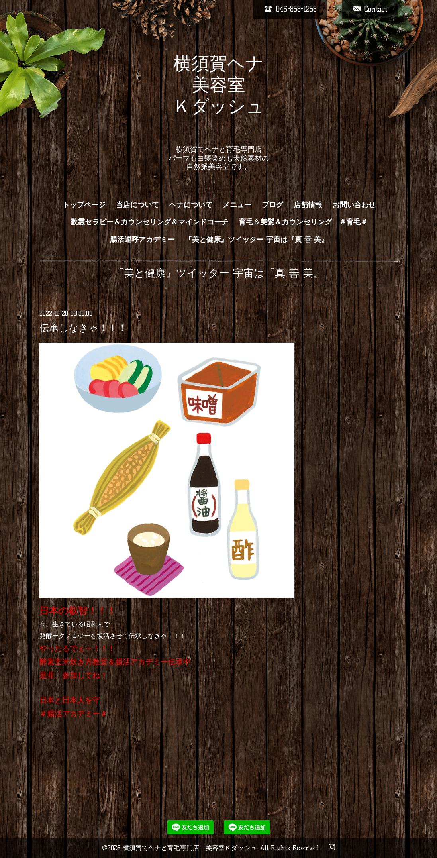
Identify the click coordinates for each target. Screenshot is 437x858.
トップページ (84, 204)
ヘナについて (190, 204)
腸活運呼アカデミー (142, 239)
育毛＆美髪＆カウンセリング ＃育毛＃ (303, 222)
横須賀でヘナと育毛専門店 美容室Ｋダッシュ (190, 848)
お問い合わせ (354, 204)
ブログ (272, 204)
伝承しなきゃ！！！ (83, 328)
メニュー (237, 204)
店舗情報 (308, 204)
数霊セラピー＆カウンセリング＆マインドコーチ (149, 222)
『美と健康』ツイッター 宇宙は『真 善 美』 (256, 239)
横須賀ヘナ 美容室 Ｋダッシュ (218, 95)
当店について (137, 204)
